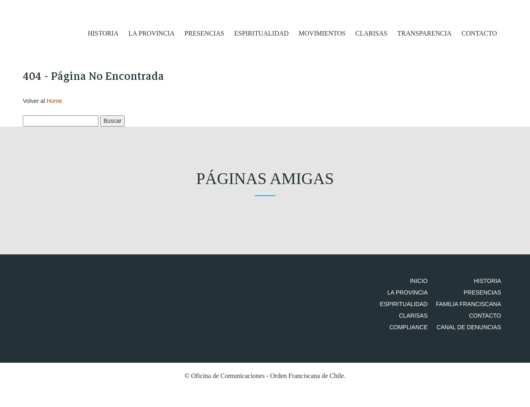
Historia (103, 32)
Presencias (204, 32)
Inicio (427, 284)
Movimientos (322, 32)
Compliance (417, 354)
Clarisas (371, 32)
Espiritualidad (261, 32)
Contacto (479, 32)
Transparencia (425, 32)
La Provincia (151, 32)
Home (54, 104)
